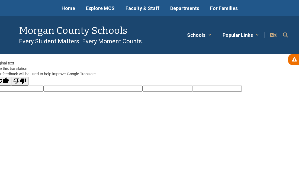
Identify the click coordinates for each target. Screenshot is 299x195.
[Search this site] (285, 35)
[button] (199, 35)
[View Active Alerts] (293, 59)
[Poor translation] (19, 81)
